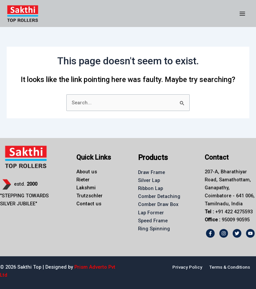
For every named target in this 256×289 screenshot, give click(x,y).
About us (86, 172)
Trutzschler (89, 196)
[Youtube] (250, 233)
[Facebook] (210, 233)
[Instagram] (223, 233)
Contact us (88, 204)
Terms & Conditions (229, 267)
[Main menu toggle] (242, 14)
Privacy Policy (187, 267)
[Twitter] (237, 233)
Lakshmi (86, 188)
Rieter (83, 180)
